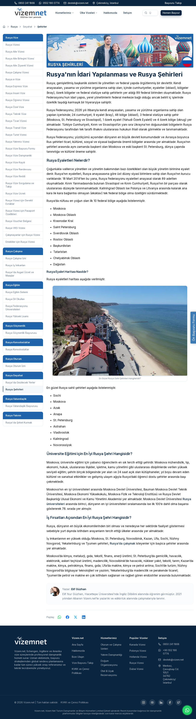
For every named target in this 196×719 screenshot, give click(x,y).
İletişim (127, 12)
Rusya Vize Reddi (15, 176)
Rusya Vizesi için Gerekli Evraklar (19, 202)
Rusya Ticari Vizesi (16, 120)
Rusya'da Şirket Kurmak (19, 422)
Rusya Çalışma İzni (16, 258)
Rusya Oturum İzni (15, 365)
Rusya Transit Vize (16, 127)
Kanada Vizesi (137, 644)
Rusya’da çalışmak (122, 543)
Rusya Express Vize (17, 86)
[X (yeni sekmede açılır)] (179, 702)
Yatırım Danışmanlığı (111, 654)
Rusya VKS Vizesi (15, 227)
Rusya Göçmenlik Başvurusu (21, 332)
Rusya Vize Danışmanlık (19, 155)
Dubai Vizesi (136, 668)
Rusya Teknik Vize (16, 113)
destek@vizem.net (170, 659)
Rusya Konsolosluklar (17, 349)
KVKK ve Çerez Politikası (74, 702)
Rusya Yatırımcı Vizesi (17, 141)
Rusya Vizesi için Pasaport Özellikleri (20, 212)
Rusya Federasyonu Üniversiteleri (17, 308)
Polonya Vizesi (138, 650)
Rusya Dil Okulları (15, 299)
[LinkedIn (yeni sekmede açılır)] (161, 702)
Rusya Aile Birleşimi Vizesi (20, 58)
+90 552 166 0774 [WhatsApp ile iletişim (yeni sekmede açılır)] (167, 652)
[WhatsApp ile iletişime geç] (187, 710)
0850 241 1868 (168, 644)
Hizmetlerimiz (64, 12)
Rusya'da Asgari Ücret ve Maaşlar (20, 274)
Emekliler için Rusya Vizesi (20, 241)
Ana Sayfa (77, 644)
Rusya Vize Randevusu (18, 169)
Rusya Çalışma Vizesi (17, 72)
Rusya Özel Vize (15, 107)
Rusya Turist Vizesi (16, 134)
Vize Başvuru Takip (82, 662)
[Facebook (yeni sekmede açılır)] (170, 702)
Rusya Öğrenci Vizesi (17, 100)
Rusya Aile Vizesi (15, 51)
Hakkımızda (110, 12)
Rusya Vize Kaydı (15, 162)
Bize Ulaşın (78, 656)
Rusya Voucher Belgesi (18, 221)
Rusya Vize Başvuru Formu (20, 148)
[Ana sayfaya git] (4, 26)
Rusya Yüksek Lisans (17, 316)
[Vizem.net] (30, 640)
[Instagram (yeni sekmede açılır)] (144, 702)
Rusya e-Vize (13, 79)
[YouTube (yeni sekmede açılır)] (152, 702)
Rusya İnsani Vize (15, 93)
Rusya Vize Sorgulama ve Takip (20, 185)
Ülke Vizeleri (88, 12)
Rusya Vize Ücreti (15, 193)
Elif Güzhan (78, 589)
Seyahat (27, 26)
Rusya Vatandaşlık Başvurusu (22, 406)
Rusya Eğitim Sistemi (17, 292)
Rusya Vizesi (13, 44)
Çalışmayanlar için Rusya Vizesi (23, 234)
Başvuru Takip (173, 3)
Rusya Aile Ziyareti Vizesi (19, 65)
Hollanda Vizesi (138, 656)
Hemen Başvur (171, 12)
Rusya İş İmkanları (15, 265)
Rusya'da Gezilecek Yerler (20, 382)
